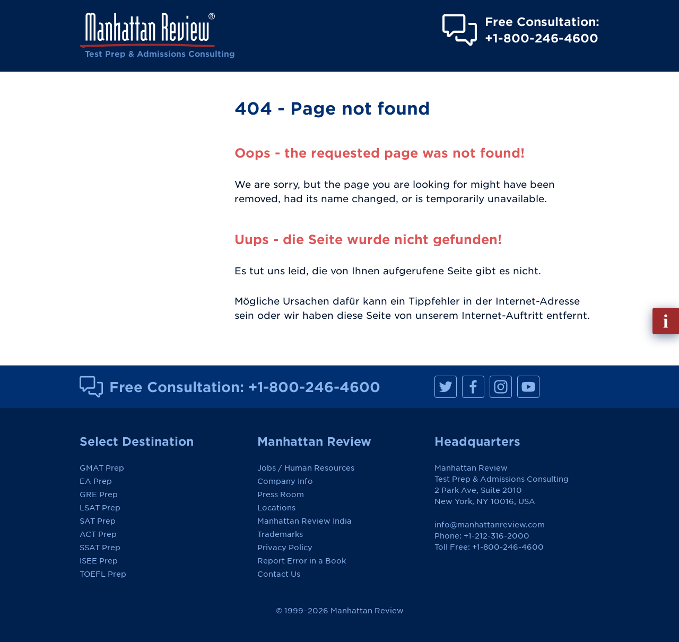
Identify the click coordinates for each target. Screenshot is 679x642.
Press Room (280, 494)
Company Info (285, 481)
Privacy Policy (284, 547)
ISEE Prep (99, 561)
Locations (276, 508)
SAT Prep (98, 521)
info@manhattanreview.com (489, 524)
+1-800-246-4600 (314, 387)
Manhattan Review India (304, 521)
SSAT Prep (100, 547)
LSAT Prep (100, 508)
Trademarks (280, 534)
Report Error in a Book (301, 561)
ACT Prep (98, 534)
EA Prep (96, 481)
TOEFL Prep (103, 574)
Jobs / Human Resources (305, 468)
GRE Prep (99, 494)
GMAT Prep (102, 468)
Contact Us (278, 574)
